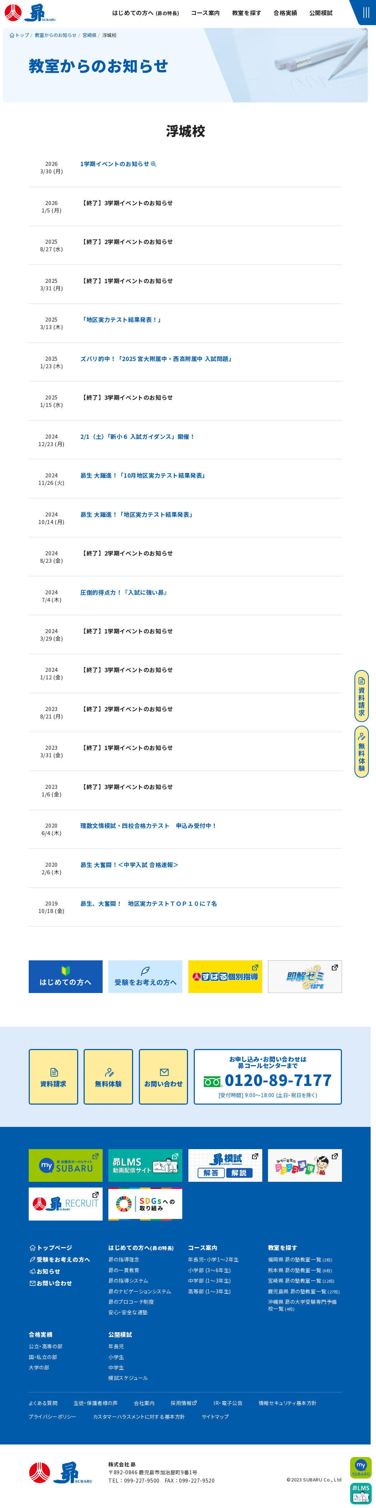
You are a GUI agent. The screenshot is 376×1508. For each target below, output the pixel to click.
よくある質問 (43, 1402)
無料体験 (361, 752)
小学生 (116, 1357)
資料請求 (361, 697)
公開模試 (321, 12)
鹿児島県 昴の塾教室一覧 (304, 1291)
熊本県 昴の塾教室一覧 (300, 1270)
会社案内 (144, 1402)
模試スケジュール (128, 1377)
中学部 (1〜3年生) (209, 1280)
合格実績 (285, 12)
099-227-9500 (142, 1480)
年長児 (116, 1346)
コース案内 (205, 12)
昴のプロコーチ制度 (131, 1301)
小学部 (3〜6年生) (209, 1270)
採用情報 (181, 1402)
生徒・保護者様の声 (96, 1402)
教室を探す (247, 12)
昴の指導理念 (124, 1259)
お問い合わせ (163, 1078)
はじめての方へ (145, 12)
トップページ (51, 1247)
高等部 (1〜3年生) (209, 1291)
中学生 (116, 1367)
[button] (367, 12)
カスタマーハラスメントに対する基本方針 (139, 1416)
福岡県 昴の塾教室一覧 (300, 1259)
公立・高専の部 (45, 1346)
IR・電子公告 (228, 1402)
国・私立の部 (43, 1357)
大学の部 (39, 1367)
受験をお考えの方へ (60, 1259)
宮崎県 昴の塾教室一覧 (301, 1280)
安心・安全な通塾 (128, 1312)
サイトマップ (215, 1416)
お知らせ (45, 1271)
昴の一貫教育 (124, 1270)
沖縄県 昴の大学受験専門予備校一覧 (302, 1305)
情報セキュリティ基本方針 (288, 1402)
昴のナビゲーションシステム (139, 1291)
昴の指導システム (128, 1280)
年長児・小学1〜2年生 (213, 1259)
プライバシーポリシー (53, 1416)
